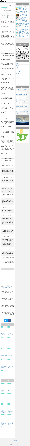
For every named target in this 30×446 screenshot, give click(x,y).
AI (16, 89)
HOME (1, 3)
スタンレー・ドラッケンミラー (19, 106)
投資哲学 (5, 7)
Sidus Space (20, 96)
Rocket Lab (27, 94)
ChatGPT (17, 73)
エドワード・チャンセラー (25, 101)
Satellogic (17, 96)
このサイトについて (15, 440)
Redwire (17, 94)
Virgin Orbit (23, 99)
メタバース (18, 75)
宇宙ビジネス (18, 67)
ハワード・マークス (26, 106)
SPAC (23, 96)
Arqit (18, 89)
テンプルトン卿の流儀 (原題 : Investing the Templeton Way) (7, 287)
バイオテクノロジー (19, 69)
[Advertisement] (22, 40)
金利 (27, 113)
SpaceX (26, 96)
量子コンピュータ (18, 77)
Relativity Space (20, 94)
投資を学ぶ (4, 3)
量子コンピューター (24, 113)
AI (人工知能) (18, 71)
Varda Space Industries (18, 99)
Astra (20, 89)
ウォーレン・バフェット (18, 101)
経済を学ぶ (18, 65)
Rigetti (24, 94)
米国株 (20, 113)
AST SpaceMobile (24, 89)
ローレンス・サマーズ (18, 111)
